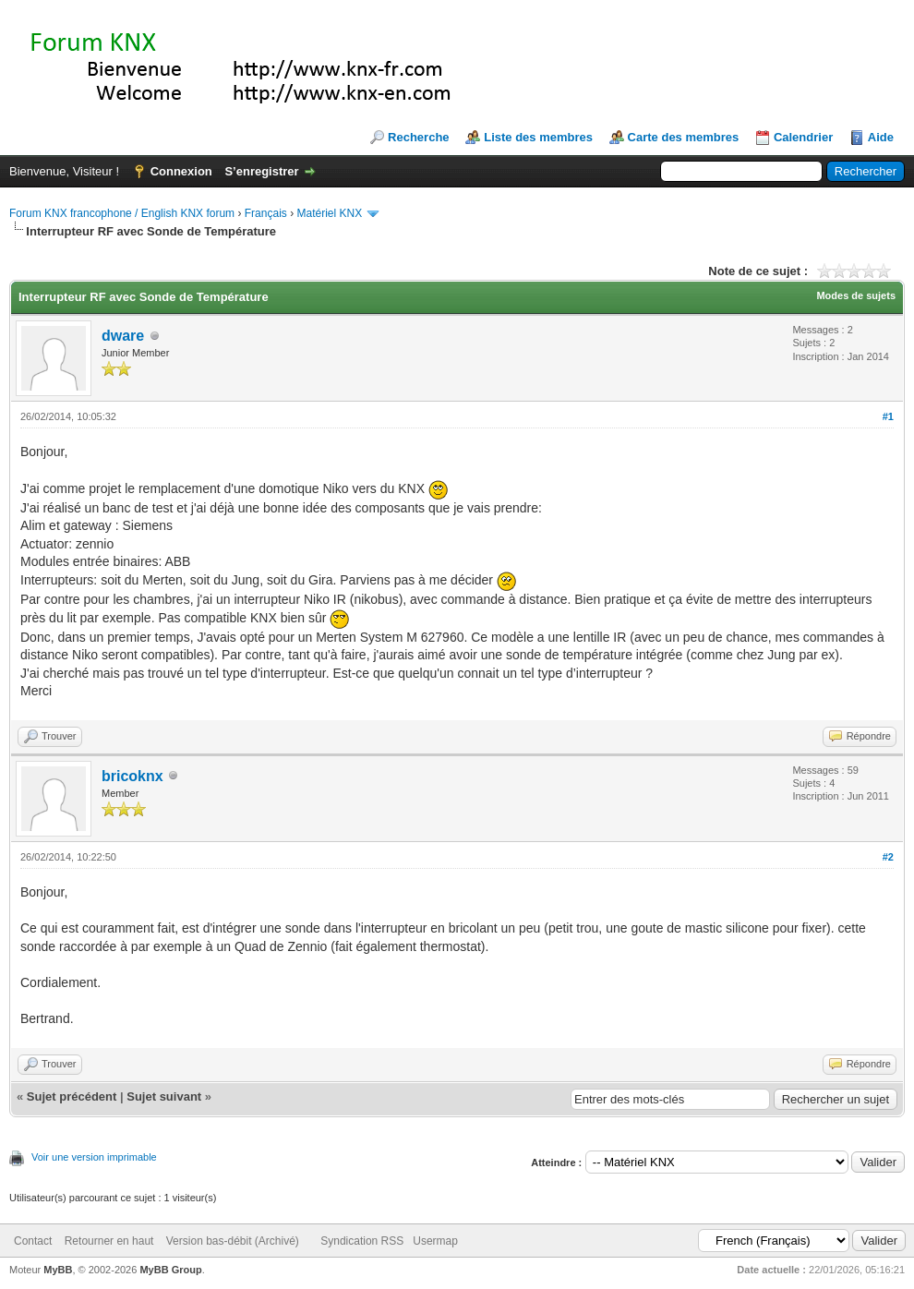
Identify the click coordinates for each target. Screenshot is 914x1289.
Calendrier (803, 137)
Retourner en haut (109, 1241)
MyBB (57, 1269)
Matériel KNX (329, 213)
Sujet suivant (163, 1096)
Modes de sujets (856, 295)
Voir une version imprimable (94, 1157)
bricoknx (132, 776)
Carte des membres (684, 137)
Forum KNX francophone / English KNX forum (122, 213)
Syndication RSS (361, 1241)
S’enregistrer (261, 171)
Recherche (418, 137)
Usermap (435, 1241)
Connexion (181, 171)
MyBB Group (170, 1269)
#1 (888, 416)
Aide (881, 137)
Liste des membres (538, 137)
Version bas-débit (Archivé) (232, 1241)
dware (123, 335)
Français (266, 213)
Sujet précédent (72, 1096)
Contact (33, 1241)
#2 (888, 856)
